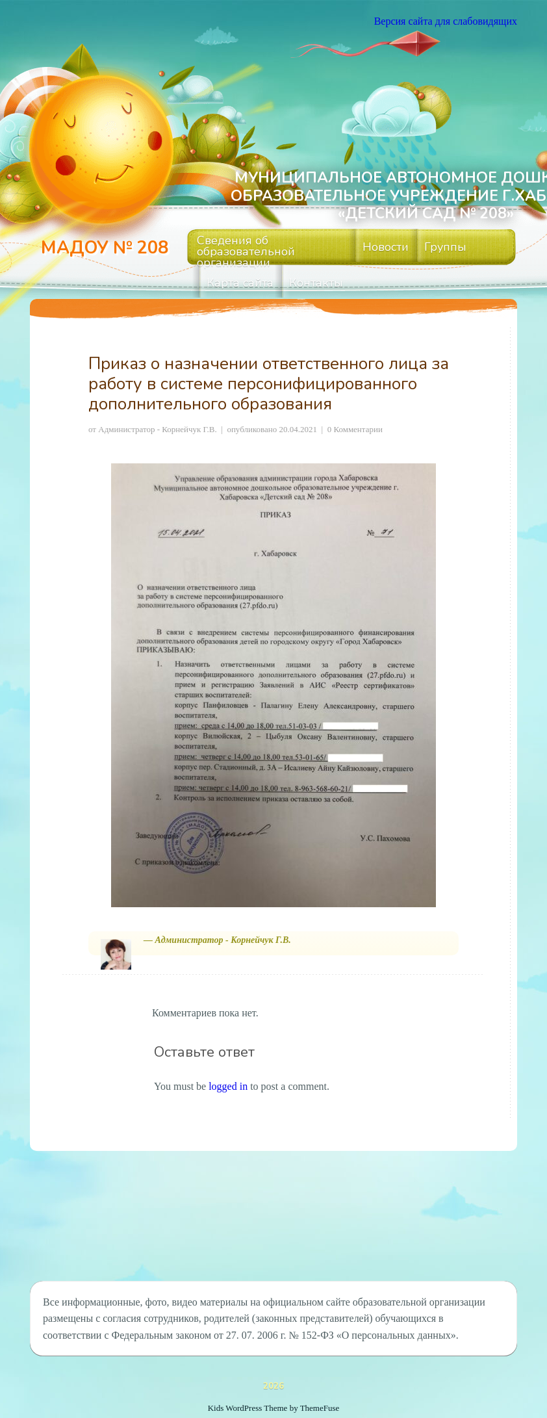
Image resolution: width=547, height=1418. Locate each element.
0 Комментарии (355, 429)
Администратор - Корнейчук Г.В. (157, 429)
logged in (228, 1086)
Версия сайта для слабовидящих (445, 21)
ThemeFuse (320, 1408)
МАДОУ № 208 (104, 248)
